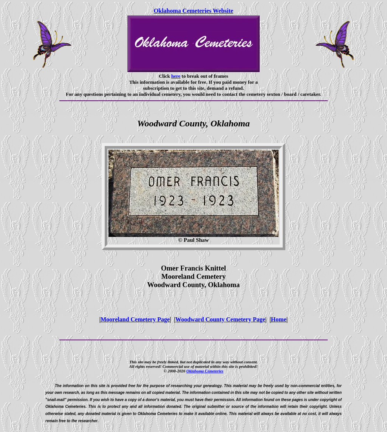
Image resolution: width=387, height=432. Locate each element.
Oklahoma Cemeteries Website (193, 11)
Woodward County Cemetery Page (220, 319)
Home (278, 319)
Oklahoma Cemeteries (204, 371)
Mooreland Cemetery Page (135, 319)
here (175, 76)
